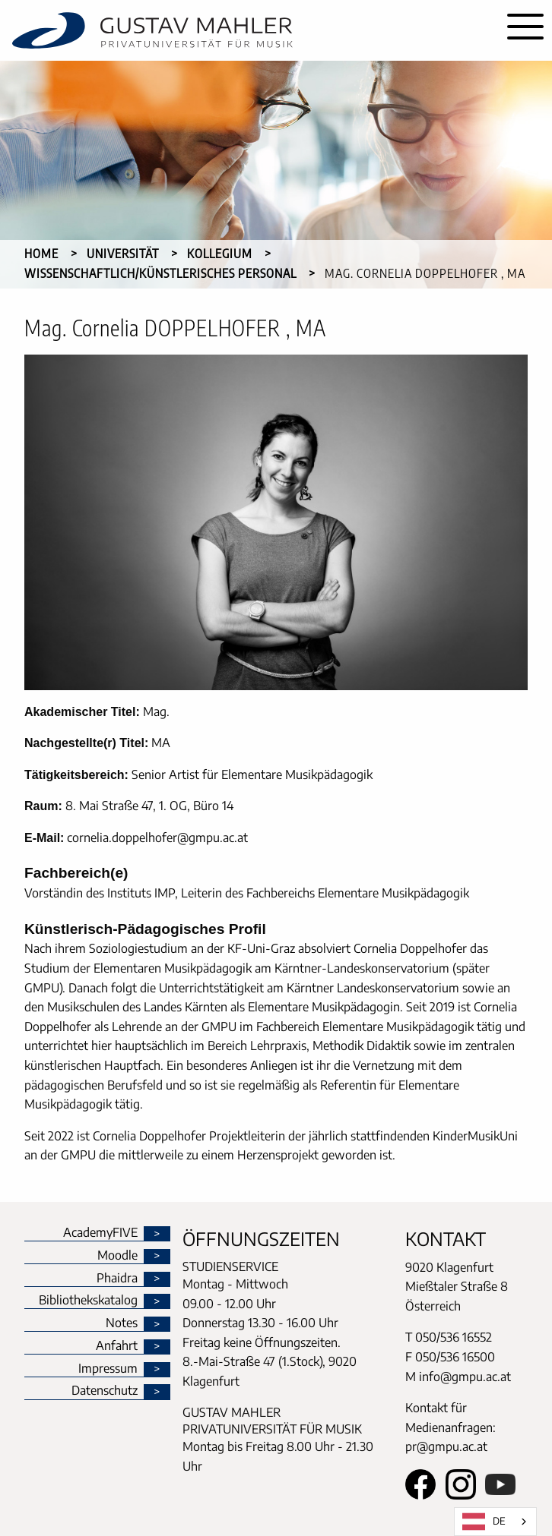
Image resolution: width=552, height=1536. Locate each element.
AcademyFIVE (100, 1233)
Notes (122, 1323)
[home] (249, 30)
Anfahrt (117, 1346)
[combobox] (495, 1521)
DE (484, 1521)
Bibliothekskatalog (88, 1300)
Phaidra (117, 1278)
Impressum (108, 1369)
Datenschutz (104, 1391)
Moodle (117, 1256)
